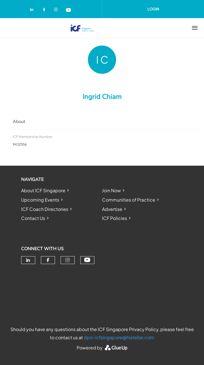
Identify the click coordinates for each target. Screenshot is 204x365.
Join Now (111, 190)
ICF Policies (114, 218)
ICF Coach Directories (44, 209)
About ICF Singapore (43, 190)
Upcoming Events (40, 200)
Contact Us (33, 218)
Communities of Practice (128, 200)
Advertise (112, 209)
